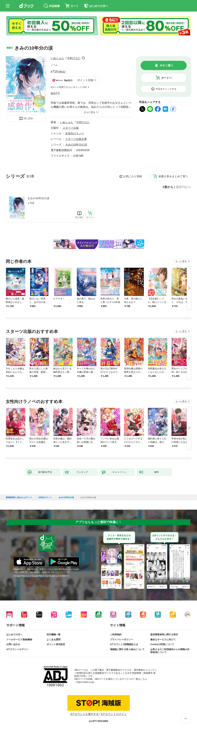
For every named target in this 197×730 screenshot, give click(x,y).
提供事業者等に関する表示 (164, 634)
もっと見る (181, 261)
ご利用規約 (116, 634)
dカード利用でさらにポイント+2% (69, 87)
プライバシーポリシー (121, 639)
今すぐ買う (166, 65)
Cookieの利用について (162, 644)
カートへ (166, 77)
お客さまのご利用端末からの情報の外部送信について (170, 651)
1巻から (167, 187)
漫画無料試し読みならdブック (19, 497)
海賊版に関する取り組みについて (127, 649)
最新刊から (183, 187)
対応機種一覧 (53, 634)
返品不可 (55, 93)
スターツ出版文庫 (76, 138)
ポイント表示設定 (56, 644)
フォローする (83, 58)
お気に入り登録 (132, 176)
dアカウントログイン (17, 649)
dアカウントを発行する (84, 714)
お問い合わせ (13, 644)
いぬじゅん (57, 58)
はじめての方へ (14, 634)
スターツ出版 (71, 127)
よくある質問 (53, 639)
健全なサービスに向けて (163, 639)
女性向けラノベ (74, 133)
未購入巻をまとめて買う (173, 176)
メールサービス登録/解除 (19, 639)
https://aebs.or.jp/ (85, 682)
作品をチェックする (166, 89)
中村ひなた (74, 58)
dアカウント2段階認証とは (124, 644)
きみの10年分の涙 (38, 198)
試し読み (28, 118)
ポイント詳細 (85, 80)
